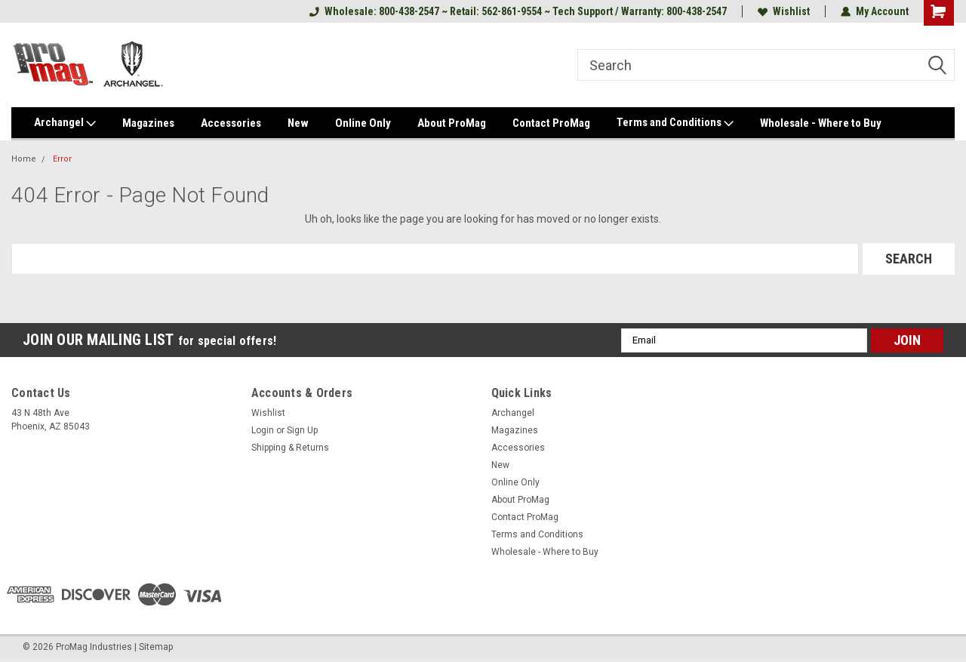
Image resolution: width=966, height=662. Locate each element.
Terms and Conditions (675, 123)
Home (23, 159)
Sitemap (156, 647)
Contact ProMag (551, 123)
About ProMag (451, 123)
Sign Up (302, 430)
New (298, 123)
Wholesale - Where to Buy (820, 123)
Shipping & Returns (290, 447)
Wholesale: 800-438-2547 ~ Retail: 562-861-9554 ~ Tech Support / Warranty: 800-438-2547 (518, 11)
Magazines (148, 123)
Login (262, 430)
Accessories (231, 123)
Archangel (65, 123)
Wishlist (784, 11)
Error (62, 159)
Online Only (363, 123)
